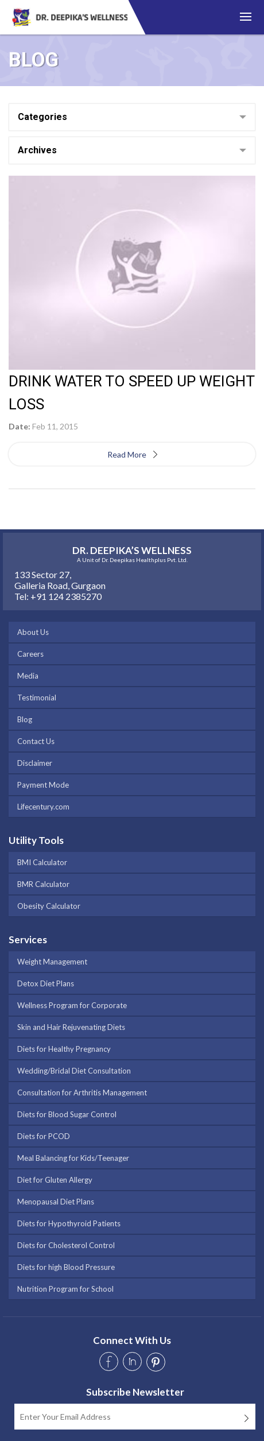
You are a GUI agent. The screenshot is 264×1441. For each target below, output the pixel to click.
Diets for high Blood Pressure (66, 1267)
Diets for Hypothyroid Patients (69, 1223)
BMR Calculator (43, 884)
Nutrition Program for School (65, 1288)
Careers (30, 653)
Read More (130, 454)
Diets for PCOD (43, 1136)
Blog (24, 719)
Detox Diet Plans (45, 983)
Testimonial (36, 697)
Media (27, 675)
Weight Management (52, 961)
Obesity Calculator (48, 906)
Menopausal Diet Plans (55, 1201)
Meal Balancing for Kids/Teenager (73, 1158)
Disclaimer (34, 763)
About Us (33, 632)
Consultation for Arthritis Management (82, 1092)
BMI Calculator (42, 862)
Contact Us (36, 741)
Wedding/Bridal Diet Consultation (74, 1070)
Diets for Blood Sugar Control (67, 1114)
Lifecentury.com (43, 806)
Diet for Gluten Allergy (54, 1179)
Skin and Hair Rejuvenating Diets (71, 1027)
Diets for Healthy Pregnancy (64, 1048)
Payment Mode (43, 784)
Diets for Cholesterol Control (66, 1245)
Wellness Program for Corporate (72, 1005)
